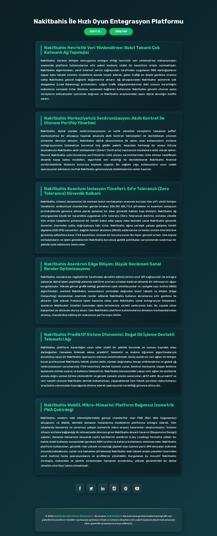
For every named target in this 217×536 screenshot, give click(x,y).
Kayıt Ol (95, 31)
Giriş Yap (121, 31)
